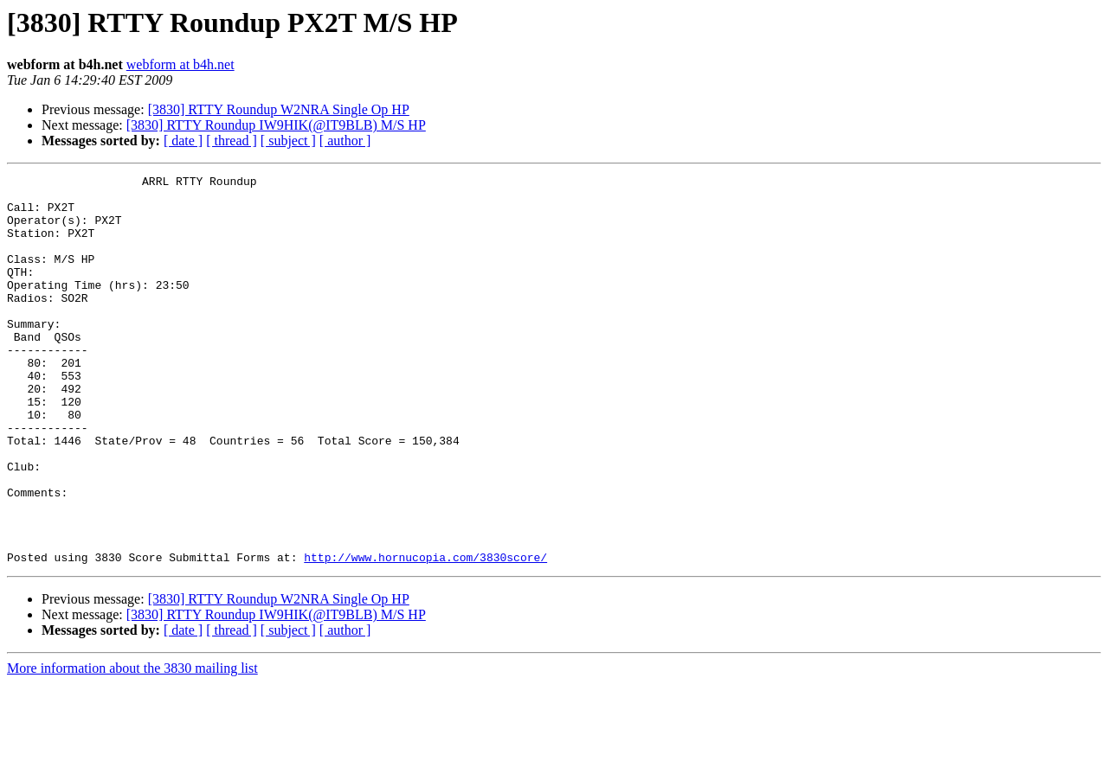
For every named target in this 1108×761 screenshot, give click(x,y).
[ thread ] (231, 140)
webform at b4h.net (180, 64)
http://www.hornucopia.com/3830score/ (425, 635)
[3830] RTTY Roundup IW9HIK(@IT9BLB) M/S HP (276, 125)
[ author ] (345, 140)
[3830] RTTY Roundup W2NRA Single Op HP (278, 109)
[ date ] (183, 140)
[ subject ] (288, 140)
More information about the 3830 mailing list (132, 746)
